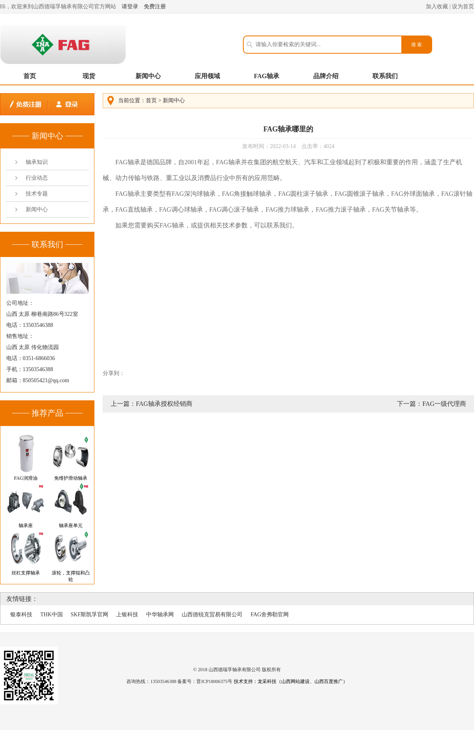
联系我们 (385, 76)
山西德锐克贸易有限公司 (212, 614)
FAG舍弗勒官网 (269, 614)
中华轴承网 (160, 614)
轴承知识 (37, 162)
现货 (89, 76)
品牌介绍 (326, 76)
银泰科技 (21, 614)
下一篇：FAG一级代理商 (431, 403)
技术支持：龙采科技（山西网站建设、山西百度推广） (291, 681)
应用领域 (207, 76)
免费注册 (155, 6)
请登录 (130, 6)
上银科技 (127, 614)
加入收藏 (437, 6)
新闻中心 (148, 76)
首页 (29, 76)
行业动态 (37, 178)
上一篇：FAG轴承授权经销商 (151, 403)
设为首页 (463, 6)
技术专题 (37, 194)
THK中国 (51, 614)
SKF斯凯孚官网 (90, 614)
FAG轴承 (267, 76)
